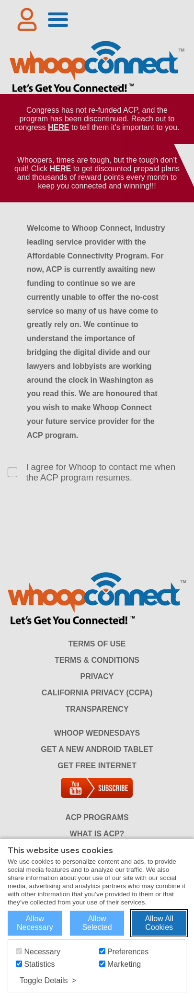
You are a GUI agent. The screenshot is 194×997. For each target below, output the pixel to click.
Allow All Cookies (159, 923)
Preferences (124, 952)
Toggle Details (44, 980)
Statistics (35, 964)
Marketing (120, 964)
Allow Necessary (35, 923)
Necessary (38, 952)
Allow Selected (97, 923)
